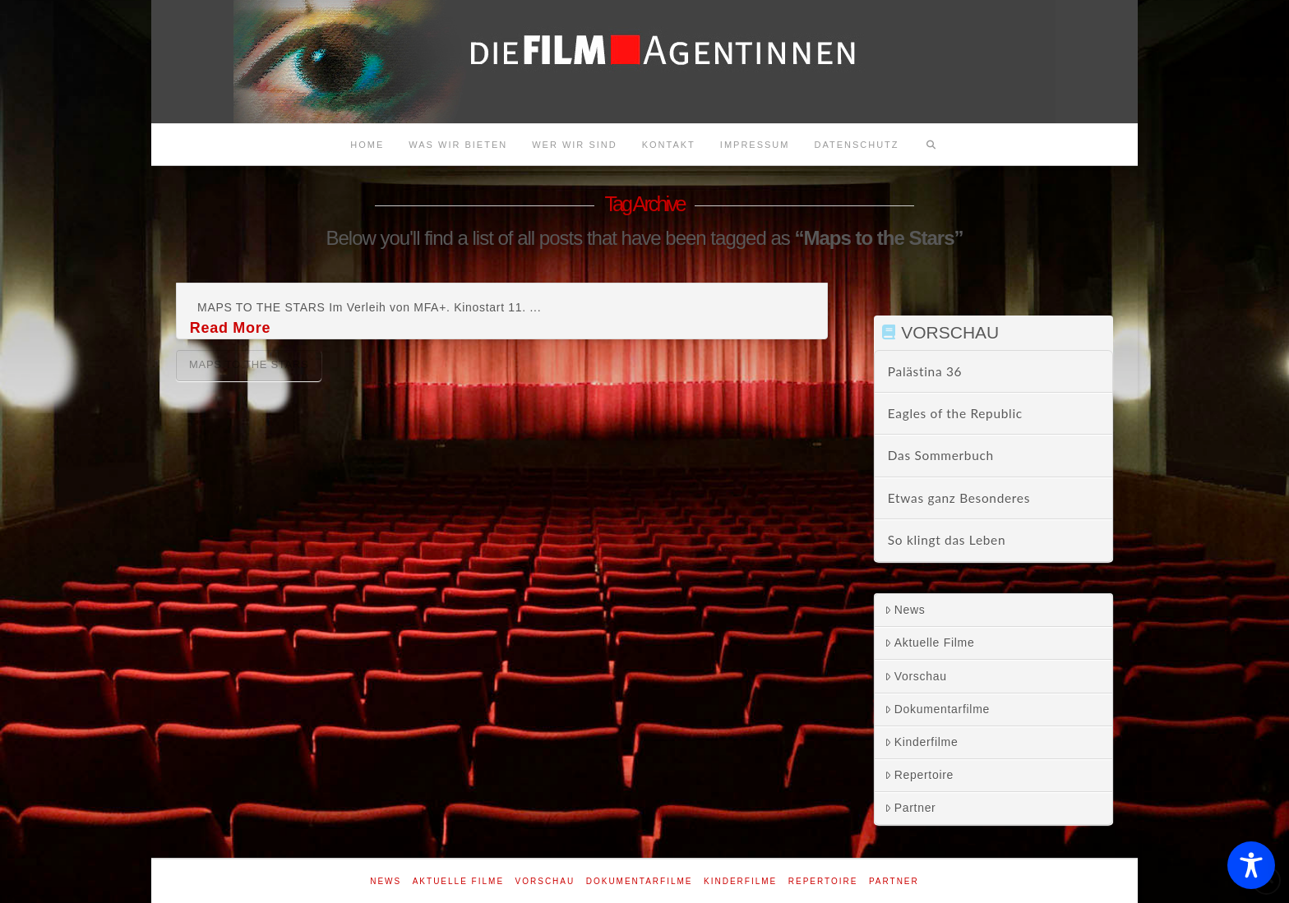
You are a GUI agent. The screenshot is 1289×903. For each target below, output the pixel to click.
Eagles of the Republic (955, 413)
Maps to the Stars (248, 364)
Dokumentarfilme (937, 709)
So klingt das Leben (946, 539)
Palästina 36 (925, 371)
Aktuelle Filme (930, 642)
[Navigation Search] (931, 144)
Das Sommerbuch (941, 455)
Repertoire (919, 774)
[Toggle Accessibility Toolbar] (1251, 865)
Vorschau (916, 676)
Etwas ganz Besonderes (959, 498)
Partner (910, 807)
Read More (230, 328)
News (905, 609)
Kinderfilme (922, 742)
